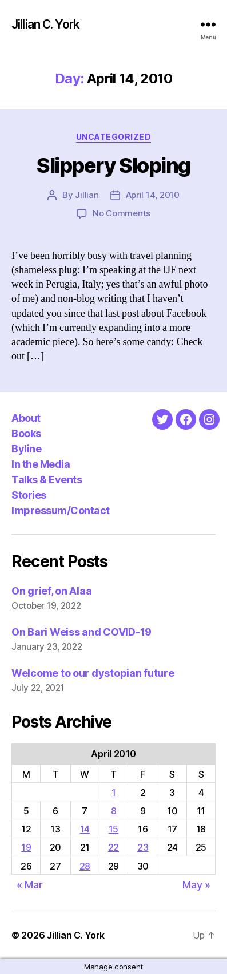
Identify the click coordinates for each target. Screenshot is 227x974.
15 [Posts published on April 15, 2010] (113, 829)
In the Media (40, 464)
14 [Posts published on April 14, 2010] (85, 829)
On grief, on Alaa (51, 591)
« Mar (30, 885)
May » (196, 885)
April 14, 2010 (153, 194)
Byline (26, 449)
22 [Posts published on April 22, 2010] (113, 847)
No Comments (121, 213)
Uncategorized (114, 137)
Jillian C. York (45, 24)
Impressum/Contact (60, 510)
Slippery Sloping (113, 165)
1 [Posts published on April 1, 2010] (113, 792)
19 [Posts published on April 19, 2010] (26, 847)
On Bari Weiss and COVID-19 (81, 632)
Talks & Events (46, 480)
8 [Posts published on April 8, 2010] (114, 811)
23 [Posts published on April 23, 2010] (142, 847)
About (26, 418)
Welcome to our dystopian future (92, 673)
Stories (28, 495)
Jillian (86, 194)
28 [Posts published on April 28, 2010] (84, 866)
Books (26, 433)
